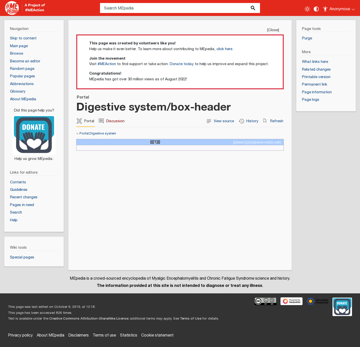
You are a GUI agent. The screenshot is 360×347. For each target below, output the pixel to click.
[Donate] (34, 132)
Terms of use (104, 335)
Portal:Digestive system (98, 133)
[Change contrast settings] (316, 9)
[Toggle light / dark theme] (307, 9)
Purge (307, 38)
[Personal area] (339, 7)
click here (224, 49)
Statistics (128, 335)
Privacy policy (20, 335)
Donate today (182, 64)
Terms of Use (190, 318)
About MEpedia (50, 335)
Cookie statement (157, 335)
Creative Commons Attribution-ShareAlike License (88, 318)
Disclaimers (78, 335)
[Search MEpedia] (180, 8)
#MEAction (107, 64)
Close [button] (273, 30)
